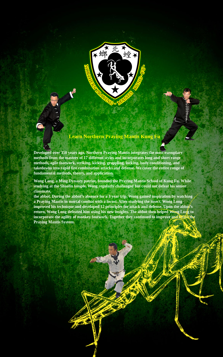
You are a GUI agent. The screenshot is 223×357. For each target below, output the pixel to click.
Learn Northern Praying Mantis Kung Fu (114, 136)
